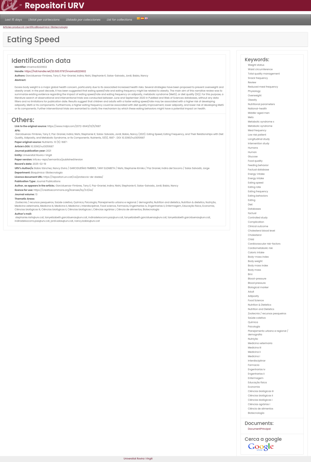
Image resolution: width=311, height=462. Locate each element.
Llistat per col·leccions (44, 20)
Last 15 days (13, 20)
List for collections (119, 20)
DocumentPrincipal (259, 428)
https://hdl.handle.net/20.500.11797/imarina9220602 (55, 71)
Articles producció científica (19, 27)
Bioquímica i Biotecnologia (51, 27)
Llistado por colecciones (83, 20)
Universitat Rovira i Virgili (138, 458)
